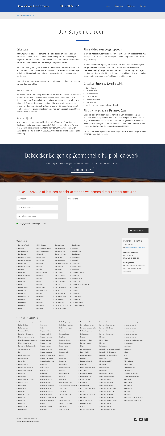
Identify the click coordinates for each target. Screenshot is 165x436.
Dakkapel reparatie (46, 394)
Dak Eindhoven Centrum (43, 251)
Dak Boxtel (22, 278)
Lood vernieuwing (86, 373)
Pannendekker (104, 331)
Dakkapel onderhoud (47, 385)
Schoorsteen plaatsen (106, 391)
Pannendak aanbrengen (107, 325)
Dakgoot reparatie (46, 352)
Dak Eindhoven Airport (43, 248)
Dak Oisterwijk (60, 275)
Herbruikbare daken (87, 325)
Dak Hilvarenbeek (41, 290)
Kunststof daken (85, 349)
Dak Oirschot (59, 272)
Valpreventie (128, 364)
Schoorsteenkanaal (130, 328)
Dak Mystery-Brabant (62, 263)
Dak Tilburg (76, 263)
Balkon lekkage (23, 325)
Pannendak (103, 322)
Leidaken (83, 358)
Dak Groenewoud (41, 272)
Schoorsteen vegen (105, 403)
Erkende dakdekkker (65, 394)
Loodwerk (83, 382)
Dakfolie (42, 328)
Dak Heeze (38, 281)
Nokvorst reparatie (86, 403)
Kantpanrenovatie (86, 343)
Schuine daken (128, 343)
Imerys (82, 337)
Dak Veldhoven (77, 278)
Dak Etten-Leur (40, 257)
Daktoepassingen (64, 367)
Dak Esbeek (39, 254)
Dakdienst (21, 403)
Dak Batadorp (22, 254)
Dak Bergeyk (22, 263)
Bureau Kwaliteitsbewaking (27, 346)
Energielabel (63, 388)
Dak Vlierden (76, 287)
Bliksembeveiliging (24, 343)
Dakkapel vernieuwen (47, 400)
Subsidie (126, 352)
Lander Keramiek (86, 355)
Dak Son (75, 248)
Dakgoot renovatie (46, 349)
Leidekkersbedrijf (86, 361)
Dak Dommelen (23, 296)
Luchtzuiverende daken (88, 388)
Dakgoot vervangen (46, 358)
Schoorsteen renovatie (106, 394)
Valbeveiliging (128, 361)
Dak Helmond (40, 287)
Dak (19, 352)
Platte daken (103, 340)
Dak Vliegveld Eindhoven (80, 284)
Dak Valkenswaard (78, 272)
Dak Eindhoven (40, 245)
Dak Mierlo (58, 257)
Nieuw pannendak (86, 400)
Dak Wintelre (76, 299)
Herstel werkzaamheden (88, 328)
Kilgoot (82, 346)
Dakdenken (22, 397)
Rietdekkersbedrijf (105, 361)
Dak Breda (21, 281)
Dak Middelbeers (60, 254)
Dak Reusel (58, 290)
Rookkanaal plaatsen (106, 373)
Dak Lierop (39, 308)
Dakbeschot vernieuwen (26, 379)
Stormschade (128, 349)
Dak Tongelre (76, 266)
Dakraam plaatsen (65, 343)
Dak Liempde (39, 305)
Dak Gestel (39, 266)
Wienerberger (128, 385)
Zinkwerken (127, 394)
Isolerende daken (86, 340)
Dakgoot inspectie (46, 337)
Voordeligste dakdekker (131, 376)
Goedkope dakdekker (66, 403)
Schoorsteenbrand (130, 325)
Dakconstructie (23, 382)
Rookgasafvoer (104, 367)
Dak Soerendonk (60, 308)
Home (18, 15)
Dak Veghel (76, 275)
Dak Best (21, 269)
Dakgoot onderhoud (46, 343)
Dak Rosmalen (59, 299)
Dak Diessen (22, 293)
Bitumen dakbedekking (26, 337)
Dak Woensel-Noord (78, 302)
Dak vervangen (23, 358)
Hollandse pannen (86, 331)
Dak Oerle (58, 269)
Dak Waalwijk (76, 296)
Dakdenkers (22, 400)
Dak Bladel (21, 272)
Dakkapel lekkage (45, 382)
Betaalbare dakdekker (25, 334)
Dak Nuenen (59, 266)
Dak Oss (57, 284)
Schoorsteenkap (129, 331)
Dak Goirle (38, 269)
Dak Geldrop (39, 260)
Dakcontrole (22, 385)
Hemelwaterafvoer (86, 322)
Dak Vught (75, 290)
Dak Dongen (22, 299)
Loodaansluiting (85, 376)
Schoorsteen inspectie (106, 376)
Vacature (126, 358)
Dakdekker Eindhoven (32, 6)
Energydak (62, 391)
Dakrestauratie (63, 352)
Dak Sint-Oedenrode (62, 305)
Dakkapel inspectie (46, 379)
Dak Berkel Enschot (24, 266)
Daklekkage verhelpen (66, 325)
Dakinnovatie (44, 367)
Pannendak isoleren (106, 328)
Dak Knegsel (39, 296)
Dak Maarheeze (60, 248)
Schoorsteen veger (105, 406)
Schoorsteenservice (130, 337)
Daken (42, 322)
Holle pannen (84, 334)
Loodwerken (84, 385)
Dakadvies (21, 361)
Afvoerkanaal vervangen (26, 322)
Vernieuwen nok (129, 367)
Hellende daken (64, 409)
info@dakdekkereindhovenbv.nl (136, 248)
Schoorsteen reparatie (106, 397)
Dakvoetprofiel (64, 373)
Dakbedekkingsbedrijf (25, 367)
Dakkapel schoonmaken (48, 397)
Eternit (61, 397)
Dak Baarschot (23, 251)
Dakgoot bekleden (46, 331)
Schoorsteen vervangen (131, 322)
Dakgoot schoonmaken (47, 355)
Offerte (82, 406)
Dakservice (62, 361)
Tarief (125, 355)
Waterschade (128, 382)
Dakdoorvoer (22, 409)
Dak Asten (21, 248)
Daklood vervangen (65, 328)
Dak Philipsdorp (60, 287)
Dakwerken (62, 379)
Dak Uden (75, 269)
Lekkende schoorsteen (87, 367)
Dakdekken (22, 388)
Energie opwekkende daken (68, 385)
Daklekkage (43, 409)
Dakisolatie (43, 373)
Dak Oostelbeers (60, 278)
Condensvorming (24, 349)
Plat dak (102, 337)
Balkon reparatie (23, 328)
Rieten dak (102, 364)
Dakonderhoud (64, 334)
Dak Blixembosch (24, 275)
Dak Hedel (38, 278)
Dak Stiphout (76, 251)
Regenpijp (102, 358)
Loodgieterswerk (85, 379)
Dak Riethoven (60, 293)
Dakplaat (62, 337)
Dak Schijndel (59, 302)
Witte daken (128, 388)
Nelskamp (83, 397)
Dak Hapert (39, 275)
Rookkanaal (103, 370)
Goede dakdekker (65, 400)
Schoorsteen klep (105, 379)
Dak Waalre (76, 293)
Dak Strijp (75, 260)
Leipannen (83, 364)
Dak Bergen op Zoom (29, 15)
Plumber (102, 343)
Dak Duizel (21, 305)
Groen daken (63, 406)
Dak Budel (21, 284)
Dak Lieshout (59, 245)
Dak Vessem (76, 281)
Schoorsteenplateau (130, 334)
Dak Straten (76, 254)
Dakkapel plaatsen (46, 388)
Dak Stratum (76, 257)
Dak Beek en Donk (24, 257)
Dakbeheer (22, 373)
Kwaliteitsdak (84, 352)
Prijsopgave (103, 346)
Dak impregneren (24, 355)
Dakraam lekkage (64, 340)
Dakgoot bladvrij (45, 334)
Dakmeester (63, 331)
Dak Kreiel (38, 299)
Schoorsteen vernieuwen (107, 409)
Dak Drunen (22, 302)
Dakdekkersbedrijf (24, 394)
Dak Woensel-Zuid (78, 305)
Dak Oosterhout (60, 281)
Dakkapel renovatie (46, 391)
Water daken (128, 379)
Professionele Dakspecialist (108, 355)
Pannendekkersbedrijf (106, 334)
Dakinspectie (44, 370)
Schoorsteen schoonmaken (108, 400)
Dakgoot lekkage (45, 340)
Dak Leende (39, 302)
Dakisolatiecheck (45, 376)
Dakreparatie (63, 349)
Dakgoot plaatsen (45, 346)
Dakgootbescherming (47, 361)
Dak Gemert (39, 263)
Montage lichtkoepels (87, 394)
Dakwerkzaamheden (65, 382)
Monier (82, 391)
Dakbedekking (23, 364)
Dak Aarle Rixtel (23, 245)
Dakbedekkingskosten (25, 370)
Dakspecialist (63, 364)
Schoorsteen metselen (106, 385)
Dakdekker (21, 391)
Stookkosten (128, 346)
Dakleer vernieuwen (46, 406)
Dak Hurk (38, 293)
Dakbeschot (22, 376)
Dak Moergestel (60, 260)
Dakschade (62, 358)
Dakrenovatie (63, 346)
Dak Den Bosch (23, 287)
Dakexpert (43, 325)
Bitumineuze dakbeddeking (27, 340)
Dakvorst (62, 376)
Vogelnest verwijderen (131, 373)
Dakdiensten (22, 406)
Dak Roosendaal (60, 296)
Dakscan (61, 355)
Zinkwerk (127, 391)
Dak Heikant (39, 284)
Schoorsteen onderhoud (107, 388)
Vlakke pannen (129, 370)
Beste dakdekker (23, 331)
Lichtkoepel (84, 370)
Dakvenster (62, 370)
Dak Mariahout (60, 251)
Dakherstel (43, 364)
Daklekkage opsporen (66, 322)
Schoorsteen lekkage (106, 382)
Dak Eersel (21, 308)
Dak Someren (76, 245)
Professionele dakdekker (107, 352)
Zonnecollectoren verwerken (133, 397)
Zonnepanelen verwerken (132, 400)
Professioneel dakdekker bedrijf (110, 349)
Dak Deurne (22, 290)
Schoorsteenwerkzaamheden (133, 340)
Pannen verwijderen (87, 409)
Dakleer (42, 403)
